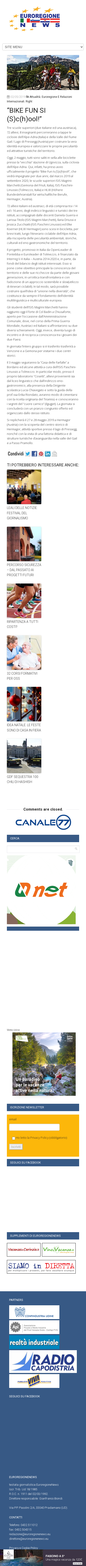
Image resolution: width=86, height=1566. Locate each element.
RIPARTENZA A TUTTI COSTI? (22, 624)
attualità (35, 96)
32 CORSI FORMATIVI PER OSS (22, 676)
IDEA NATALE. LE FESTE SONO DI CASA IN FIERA (24, 727)
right (29, 101)
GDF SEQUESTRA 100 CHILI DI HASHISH (22, 779)
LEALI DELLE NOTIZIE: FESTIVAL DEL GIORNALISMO (22, 513)
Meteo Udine (13, 1030)
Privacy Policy (39, 1137)
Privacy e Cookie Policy (23, 1548)
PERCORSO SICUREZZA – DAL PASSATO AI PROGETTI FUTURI (24, 570)
